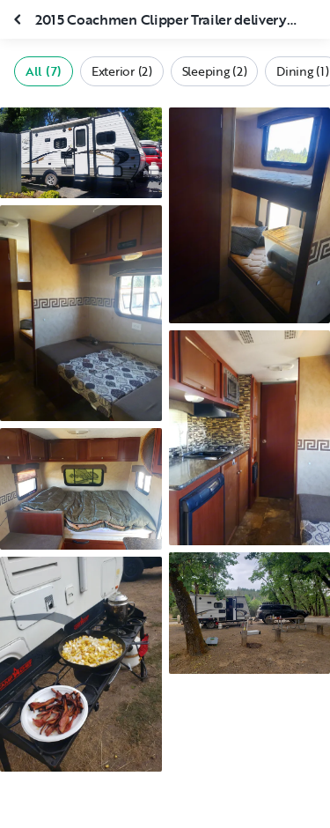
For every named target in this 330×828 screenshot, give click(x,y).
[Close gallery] (19, 19)
